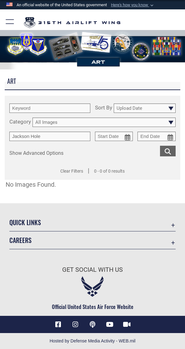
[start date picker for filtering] (114, 136)
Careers (20, 240)
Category (20, 122)
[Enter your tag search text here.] (49, 136)
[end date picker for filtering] (157, 136)
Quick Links (25, 222)
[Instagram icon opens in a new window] (75, 324)
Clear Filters (71, 171)
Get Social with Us (92, 269)
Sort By (103, 108)
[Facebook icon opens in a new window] (58, 324)
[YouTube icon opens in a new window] (109, 324)
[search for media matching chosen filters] (168, 151)
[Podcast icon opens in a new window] (92, 324)
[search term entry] (49, 108)
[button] (133, 5)
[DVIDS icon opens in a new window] (127, 324)
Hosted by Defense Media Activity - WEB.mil (93, 340)
